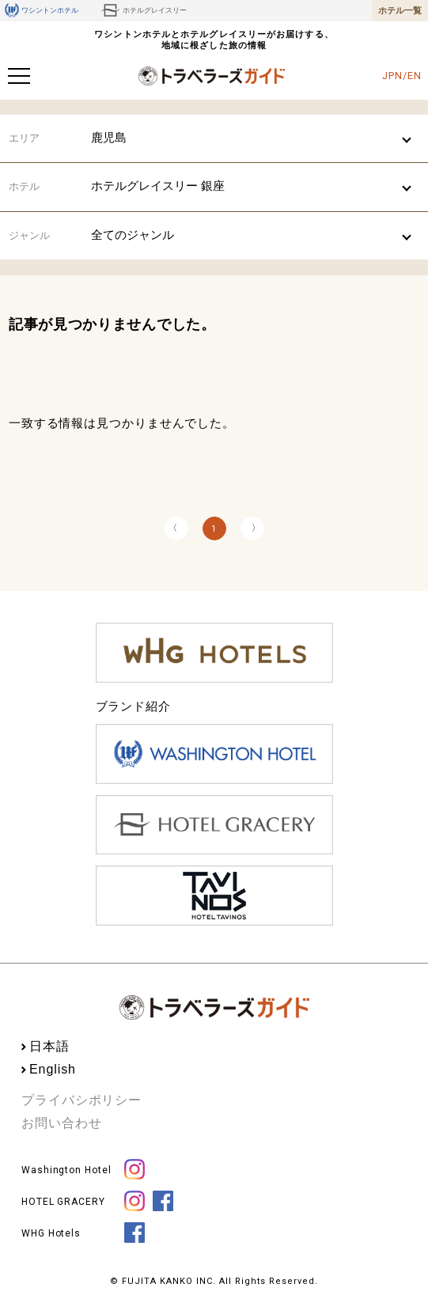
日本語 (49, 1046)
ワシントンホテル (41, 10)
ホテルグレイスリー (143, 10)
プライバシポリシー (81, 1100)
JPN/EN (401, 75)
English (52, 1069)
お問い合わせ (61, 1122)
